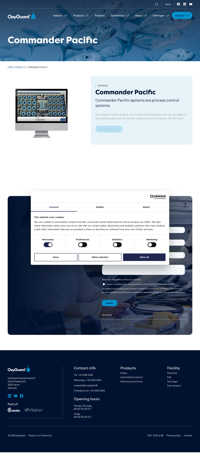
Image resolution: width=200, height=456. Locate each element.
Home (10, 67)
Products (81, 15)
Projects (99, 15)
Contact (182, 15)
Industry (60, 15)
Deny (56, 257)
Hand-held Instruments (132, 377)
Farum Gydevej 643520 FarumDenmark (17, 384)
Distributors (120, 15)
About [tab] (146, 207)
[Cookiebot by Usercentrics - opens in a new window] (152, 197)
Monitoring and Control (132, 382)
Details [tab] (100, 207)
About (141, 15)
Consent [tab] (54, 207)
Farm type (161, 15)
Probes (124, 373)
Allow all (144, 257)
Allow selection (100, 257)
